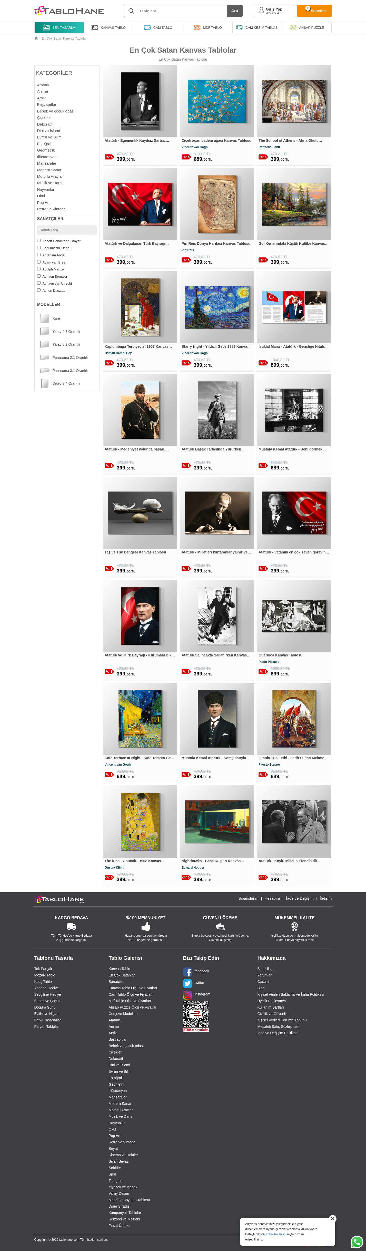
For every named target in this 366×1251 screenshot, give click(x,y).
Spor (112, 1174)
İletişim (326, 898)
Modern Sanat (120, 1104)
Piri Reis (188, 250)
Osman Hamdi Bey (118, 353)
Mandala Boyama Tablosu (129, 1200)
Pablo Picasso (269, 662)
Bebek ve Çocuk (47, 1001)
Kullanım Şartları (271, 1007)
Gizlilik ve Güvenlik (273, 1014)
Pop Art (115, 1136)
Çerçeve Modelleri (123, 1014)
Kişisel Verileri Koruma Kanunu (282, 1020)
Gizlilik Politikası (275, 1234)
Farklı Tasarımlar (47, 1020)
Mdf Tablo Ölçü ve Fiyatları (130, 1001)
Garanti (263, 982)
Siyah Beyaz (119, 1161)
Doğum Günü (45, 1007)
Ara (234, 10)
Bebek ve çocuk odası (126, 1046)
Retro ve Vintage (122, 1142)
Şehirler (115, 1168)
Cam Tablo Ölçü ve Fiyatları (131, 994)
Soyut (113, 1148)
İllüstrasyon (118, 1091)
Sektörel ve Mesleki (124, 1219)
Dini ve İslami (119, 1065)
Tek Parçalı (43, 969)
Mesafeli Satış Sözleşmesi (278, 1026)
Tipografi (116, 1181)
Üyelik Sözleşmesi (272, 1001)
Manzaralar (118, 1097)
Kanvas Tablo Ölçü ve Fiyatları (133, 988)
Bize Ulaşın (267, 969)
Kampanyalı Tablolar (125, 1213)
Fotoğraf (115, 1078)
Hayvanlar (117, 1123)
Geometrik (117, 1084)
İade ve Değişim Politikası (278, 1033)
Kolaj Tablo (43, 982)
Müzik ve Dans (120, 1116)
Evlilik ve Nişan (46, 1014)
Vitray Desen (119, 1193)
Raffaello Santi (269, 147)
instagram (196, 995)
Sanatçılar (117, 982)
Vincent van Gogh (195, 147)
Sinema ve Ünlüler (123, 1155)
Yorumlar (265, 975)
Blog (261, 988)
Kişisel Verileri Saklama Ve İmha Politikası (291, 994)
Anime (114, 1026)
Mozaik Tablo (44, 975)
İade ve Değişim (300, 898)
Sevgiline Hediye (47, 994)
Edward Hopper (193, 867)
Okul (112, 1129)
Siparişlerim (248, 898)
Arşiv (113, 1033)
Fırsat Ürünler (120, 1226)
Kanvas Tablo (119, 969)
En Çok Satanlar (122, 975)
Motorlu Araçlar (121, 1110)
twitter (193, 983)
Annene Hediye (46, 988)
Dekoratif (116, 1059)
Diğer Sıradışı (120, 1206)
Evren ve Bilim (120, 1071)
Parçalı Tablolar (46, 1026)
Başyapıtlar (118, 1039)
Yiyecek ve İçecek (123, 1187)
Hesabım (272, 898)
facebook (196, 971)
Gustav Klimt (114, 867)
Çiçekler (115, 1052)
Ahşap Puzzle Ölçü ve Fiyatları (133, 1007)
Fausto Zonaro (269, 764)
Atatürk (114, 1020)
